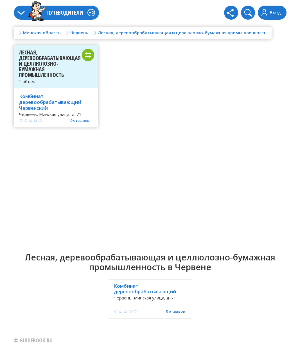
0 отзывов (79, 120)
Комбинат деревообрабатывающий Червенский (50, 102)
